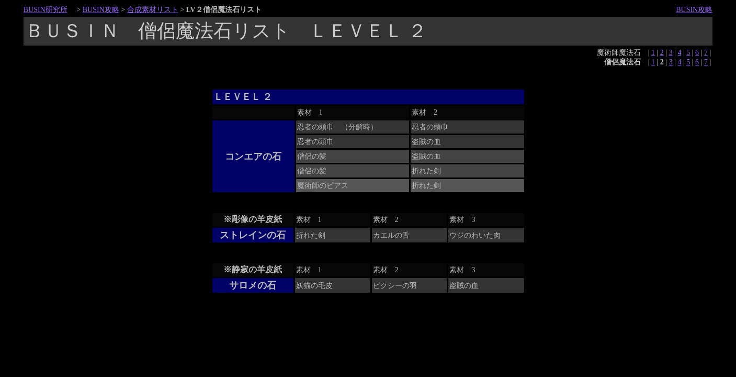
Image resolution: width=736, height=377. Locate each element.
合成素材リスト (152, 10)
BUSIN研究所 (45, 10)
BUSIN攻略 (101, 10)
